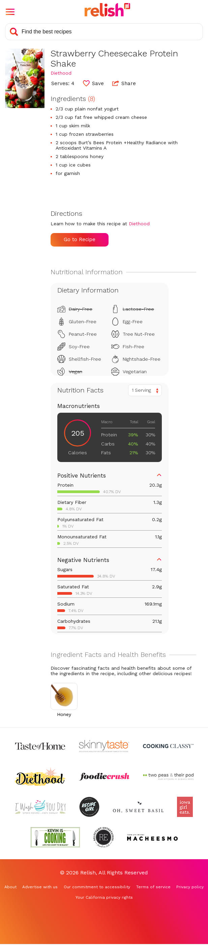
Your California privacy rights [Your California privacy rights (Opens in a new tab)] (104, 897)
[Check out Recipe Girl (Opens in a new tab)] (89, 807)
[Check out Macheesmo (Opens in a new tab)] (152, 837)
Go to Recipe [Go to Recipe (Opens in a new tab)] (79, 239)
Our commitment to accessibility (97, 887)
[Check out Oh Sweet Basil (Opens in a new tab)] (138, 807)
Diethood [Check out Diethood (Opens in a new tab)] (61, 73)
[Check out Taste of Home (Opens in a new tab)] (40, 746)
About (10, 887)
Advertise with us (40, 887)
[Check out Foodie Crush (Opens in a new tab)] (104, 776)
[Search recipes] (104, 31)
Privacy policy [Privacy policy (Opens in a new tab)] (190, 887)
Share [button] (124, 83)
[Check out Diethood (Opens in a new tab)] (40, 776)
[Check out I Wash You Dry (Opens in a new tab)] (40, 807)
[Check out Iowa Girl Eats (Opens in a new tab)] (185, 807)
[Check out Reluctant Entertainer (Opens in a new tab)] (103, 837)
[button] (10, 12)
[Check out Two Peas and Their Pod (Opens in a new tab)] (168, 776)
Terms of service (153, 887)
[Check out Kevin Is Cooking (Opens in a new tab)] (55, 837)
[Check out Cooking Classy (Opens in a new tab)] (168, 746)
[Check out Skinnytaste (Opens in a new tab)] (104, 746)
